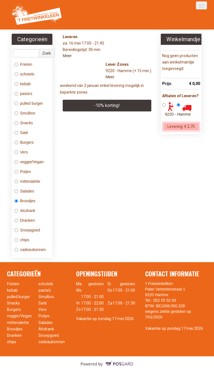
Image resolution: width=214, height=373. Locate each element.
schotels (24, 74)
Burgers (24, 142)
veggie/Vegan (29, 162)
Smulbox (24, 113)
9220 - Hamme (178, 114)
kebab (23, 84)
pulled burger (29, 103)
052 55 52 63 (164, 300)
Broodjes (24, 201)
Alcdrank (24, 210)
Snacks (23, 123)
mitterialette (27, 181)
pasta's (23, 93)
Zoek (46, 53)
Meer (67, 55)
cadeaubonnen (30, 249)
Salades (24, 191)
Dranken (24, 220)
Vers (21, 152)
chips (21, 240)
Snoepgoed (27, 230)
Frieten (23, 64)
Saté (21, 132)
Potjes (22, 171)
